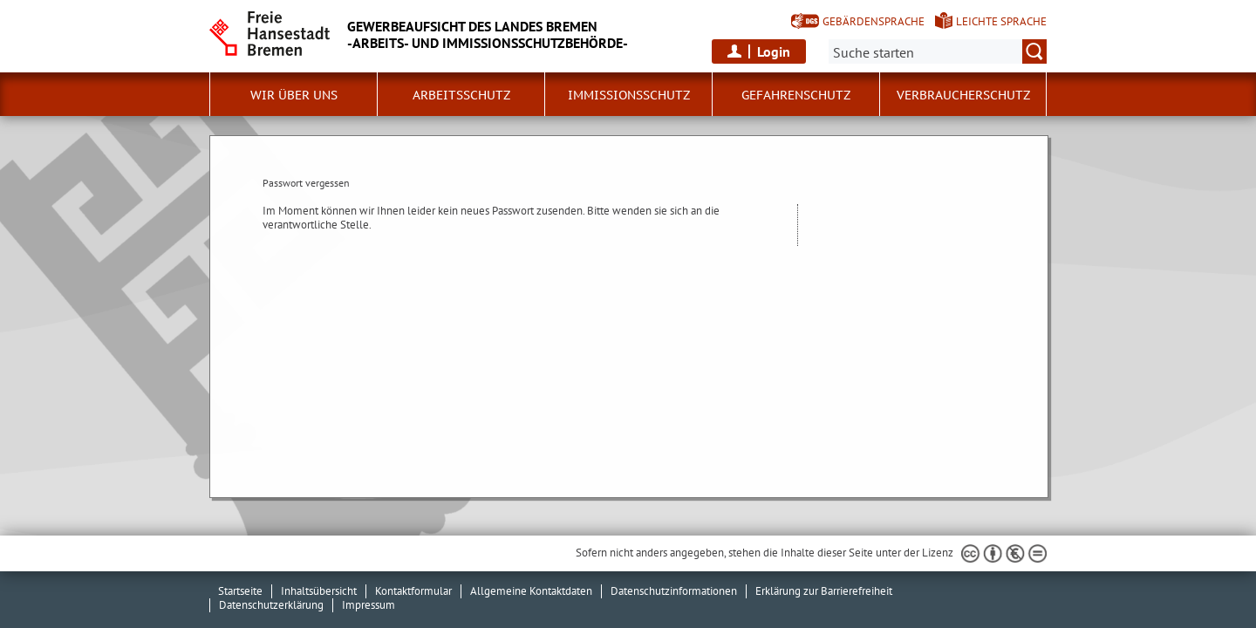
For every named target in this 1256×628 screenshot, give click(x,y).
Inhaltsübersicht (319, 591)
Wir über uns (294, 95)
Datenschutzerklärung (271, 604)
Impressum (368, 604)
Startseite (240, 591)
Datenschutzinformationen (674, 591)
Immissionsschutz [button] (629, 95)
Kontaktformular (413, 591)
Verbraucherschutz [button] (963, 95)
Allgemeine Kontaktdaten (531, 591)
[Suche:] (938, 51)
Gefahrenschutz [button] (795, 95)
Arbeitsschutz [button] (461, 95)
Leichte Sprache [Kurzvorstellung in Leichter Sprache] (1001, 21)
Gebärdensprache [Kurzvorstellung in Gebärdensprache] (874, 21)
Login (773, 51)
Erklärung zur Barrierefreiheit (823, 591)
